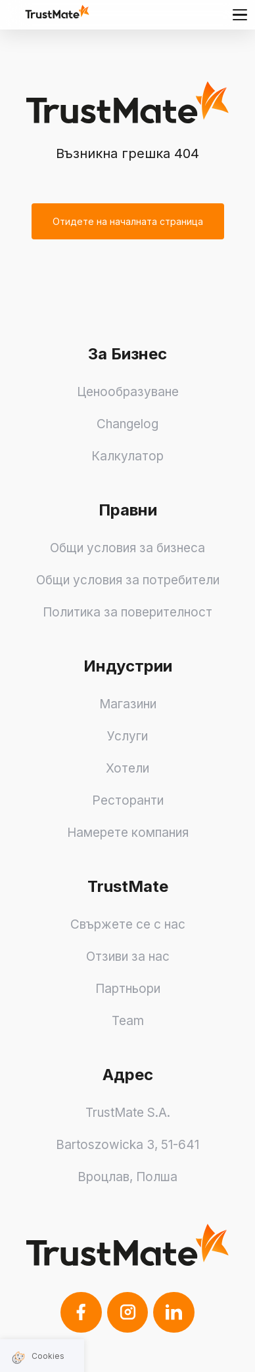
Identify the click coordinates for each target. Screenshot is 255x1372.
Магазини (127, 704)
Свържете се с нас (127, 924)
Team (128, 1020)
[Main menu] (240, 14)
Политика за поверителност (127, 612)
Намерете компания (128, 832)
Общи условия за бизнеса (127, 547)
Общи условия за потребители (128, 580)
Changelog (127, 424)
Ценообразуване (128, 391)
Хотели (127, 768)
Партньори (127, 988)
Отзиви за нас (128, 956)
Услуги (127, 736)
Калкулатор (127, 456)
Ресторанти (128, 800)
